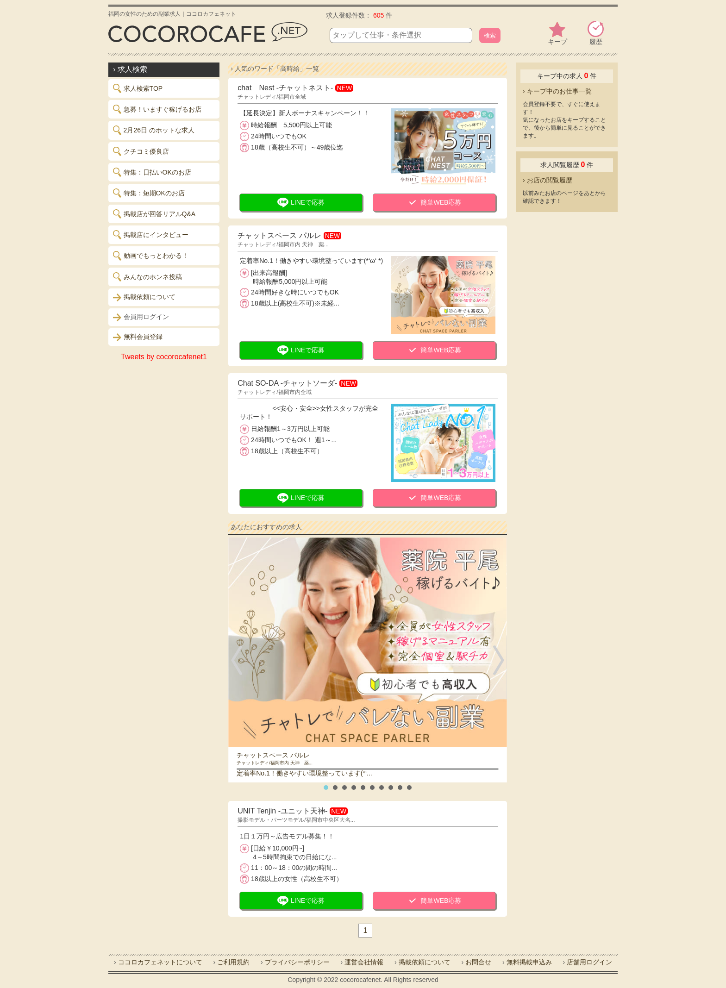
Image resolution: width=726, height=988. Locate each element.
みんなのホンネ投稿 (147, 276)
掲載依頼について (144, 297)
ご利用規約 (233, 962)
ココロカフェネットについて (160, 962)
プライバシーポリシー (297, 962)
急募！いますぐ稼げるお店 (157, 109)
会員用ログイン (141, 317)
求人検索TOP (138, 88)
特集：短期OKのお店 (149, 193)
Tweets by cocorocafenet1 (164, 357)
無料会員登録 (138, 337)
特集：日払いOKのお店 (152, 172)
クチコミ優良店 (141, 151)
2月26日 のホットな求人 (153, 130)
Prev (238, 660)
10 (409, 787)
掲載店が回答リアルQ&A (154, 214)
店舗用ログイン (589, 962)
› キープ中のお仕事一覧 (557, 91)
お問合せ (478, 962)
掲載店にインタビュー (150, 234)
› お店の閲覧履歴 (547, 180)
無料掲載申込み (529, 962)
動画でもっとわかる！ (150, 255)
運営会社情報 (363, 962)
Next (496, 660)
